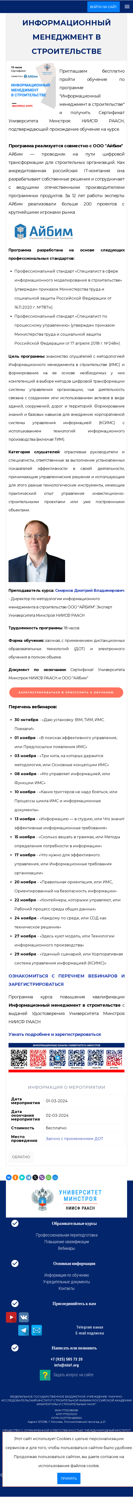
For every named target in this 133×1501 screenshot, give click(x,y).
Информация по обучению (66, 1275)
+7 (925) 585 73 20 (67, 1359)
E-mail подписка (89, 1333)
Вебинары (66, 1248)
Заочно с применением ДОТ (74, 1138)
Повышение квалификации (66, 1241)
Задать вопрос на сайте (73, 1374)
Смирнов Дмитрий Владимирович (89, 590)
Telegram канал (89, 1327)
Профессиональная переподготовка (67, 1234)
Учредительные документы (66, 1281)
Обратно (21, 1157)
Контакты (66, 1288)
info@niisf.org (66, 1365)
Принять (69, 1478)
